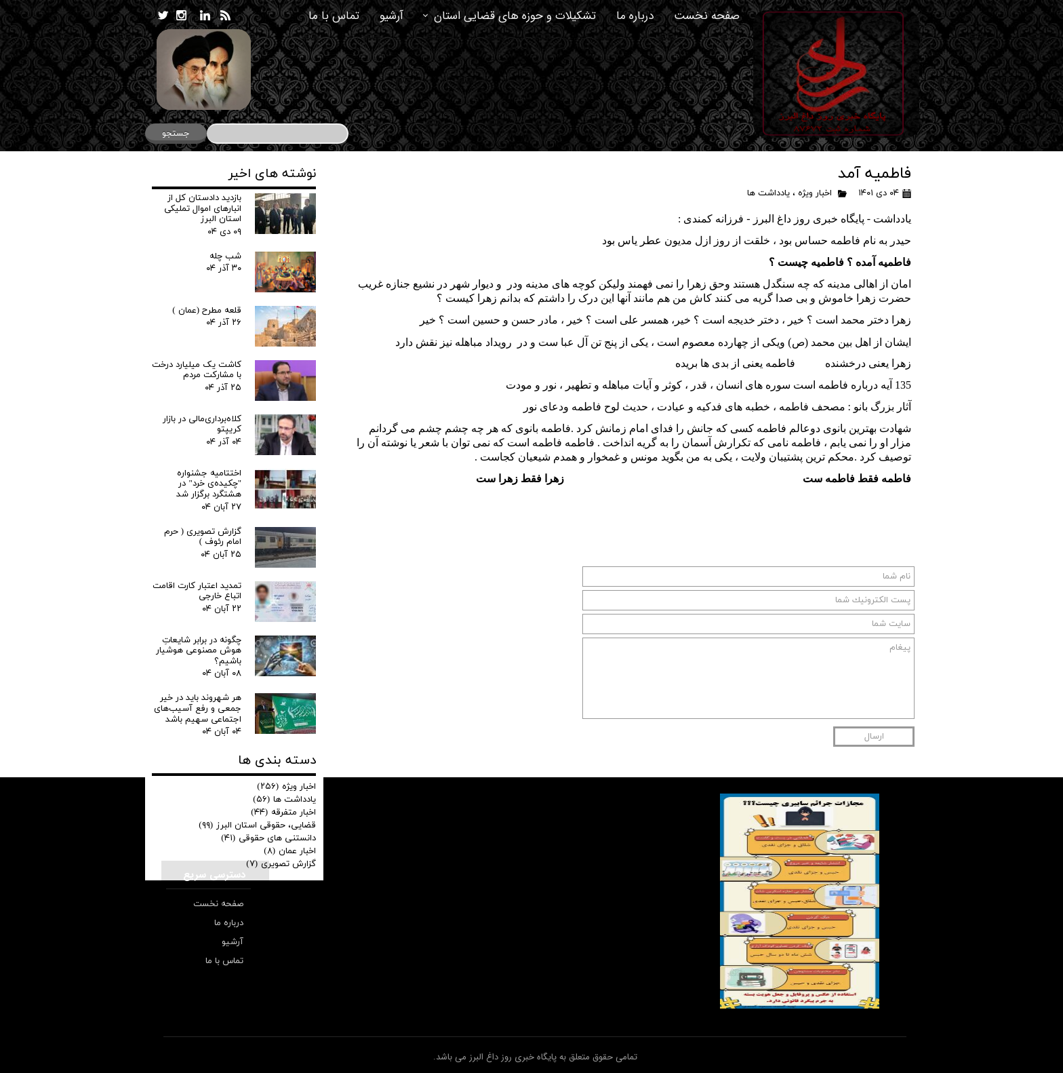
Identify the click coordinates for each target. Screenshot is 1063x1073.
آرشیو (391, 16)
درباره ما (635, 16)
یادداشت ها (768, 193)
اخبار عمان (290, 851)
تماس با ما (333, 16)
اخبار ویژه (815, 193)
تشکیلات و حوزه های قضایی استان (515, 16)
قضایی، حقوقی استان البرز (257, 825)
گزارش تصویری (281, 864)
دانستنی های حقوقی (268, 838)
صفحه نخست (707, 16)
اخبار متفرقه (283, 812)
